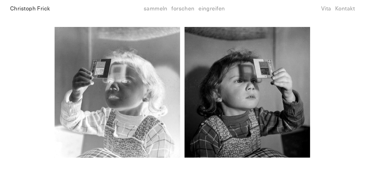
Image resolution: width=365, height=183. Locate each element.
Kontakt (345, 9)
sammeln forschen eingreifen (184, 9)
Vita (326, 9)
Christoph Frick (30, 9)
